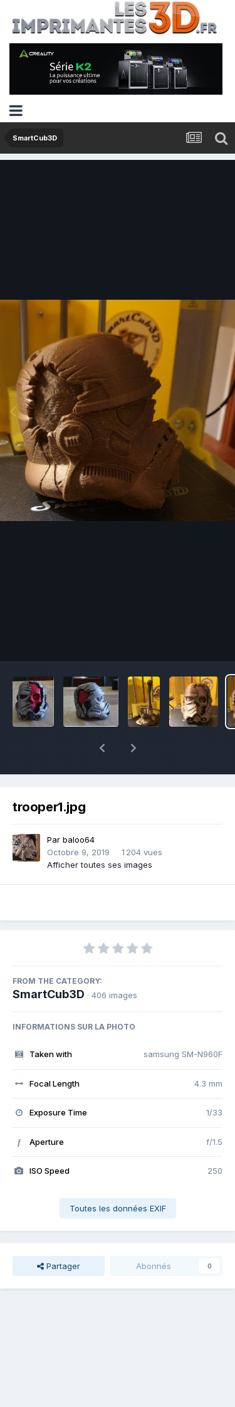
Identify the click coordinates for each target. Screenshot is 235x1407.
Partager (58, 1233)
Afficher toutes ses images (99, 832)
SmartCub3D (49, 961)
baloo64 (79, 807)
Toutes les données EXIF (118, 1176)
